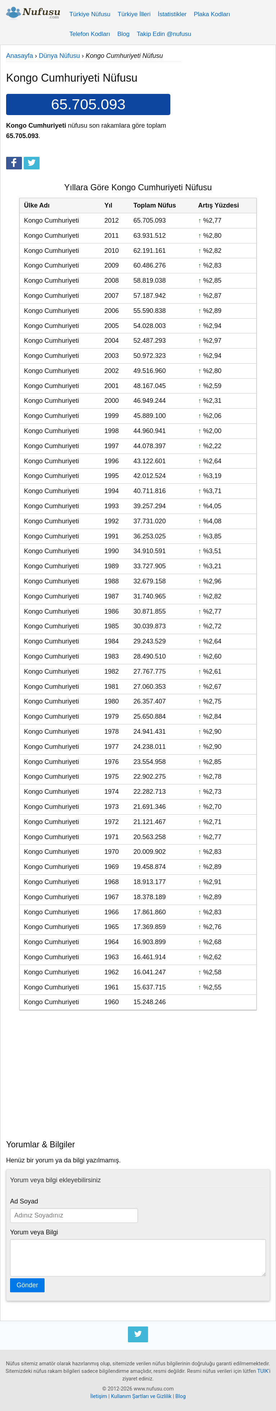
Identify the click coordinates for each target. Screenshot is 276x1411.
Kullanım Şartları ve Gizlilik (141, 1396)
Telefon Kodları (89, 34)
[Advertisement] (226, 97)
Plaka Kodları (212, 14)
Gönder (27, 1285)
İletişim (98, 1396)
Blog (123, 34)
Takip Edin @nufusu (164, 34)
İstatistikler (172, 14)
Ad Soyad (24, 1201)
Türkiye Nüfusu (89, 14)
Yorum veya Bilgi (34, 1232)
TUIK (262, 1371)
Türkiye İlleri (134, 14)
